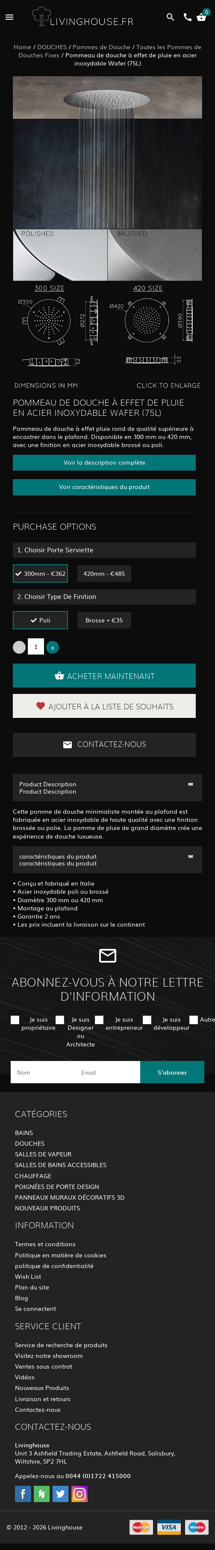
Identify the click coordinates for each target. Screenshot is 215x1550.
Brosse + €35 (104, 620)
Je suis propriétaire (38, 1023)
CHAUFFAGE (33, 1175)
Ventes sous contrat (43, 1366)
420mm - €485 (104, 573)
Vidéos (25, 1376)
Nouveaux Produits (42, 1387)
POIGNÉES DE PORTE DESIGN (57, 1186)
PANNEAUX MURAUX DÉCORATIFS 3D (70, 1197)
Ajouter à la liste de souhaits (104, 706)
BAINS (24, 1132)
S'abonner (172, 1072)
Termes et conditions (45, 1243)
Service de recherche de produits (61, 1344)
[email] (107, 1072)
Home (22, 46)
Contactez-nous (104, 745)
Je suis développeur (171, 1023)
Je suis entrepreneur (124, 1023)
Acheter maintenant (104, 675)
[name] (43, 1072)
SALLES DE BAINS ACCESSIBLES (60, 1164)
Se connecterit (35, 1308)
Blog (21, 1297)
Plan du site (32, 1287)
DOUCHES (52, 46)
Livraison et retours (43, 1398)
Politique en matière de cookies (60, 1255)
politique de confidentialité (54, 1265)
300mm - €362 (44, 573)
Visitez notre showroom (49, 1355)
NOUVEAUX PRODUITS (47, 1207)
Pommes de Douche (101, 46)
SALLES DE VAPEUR (43, 1154)
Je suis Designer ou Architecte (80, 1031)
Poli (44, 620)
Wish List (28, 1276)
